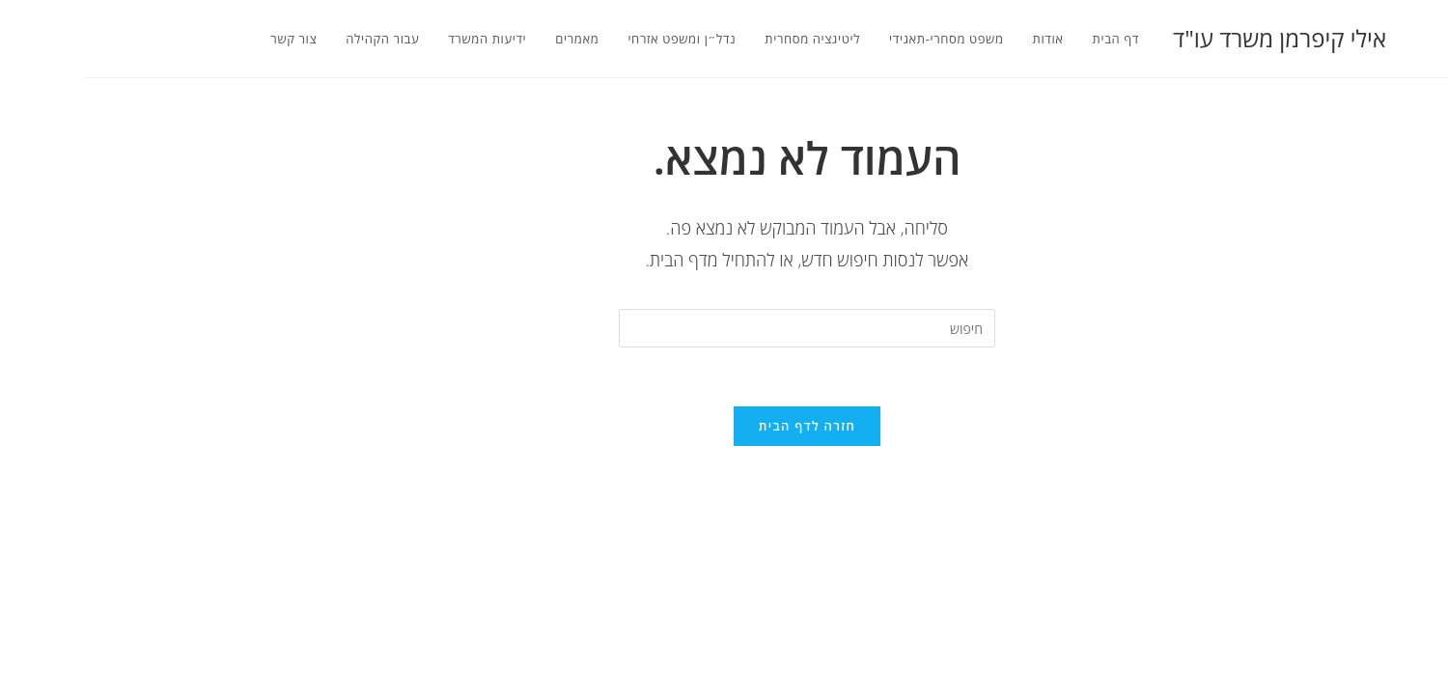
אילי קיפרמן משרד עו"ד (1196, 38)
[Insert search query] (724, 328)
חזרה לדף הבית (724, 425)
